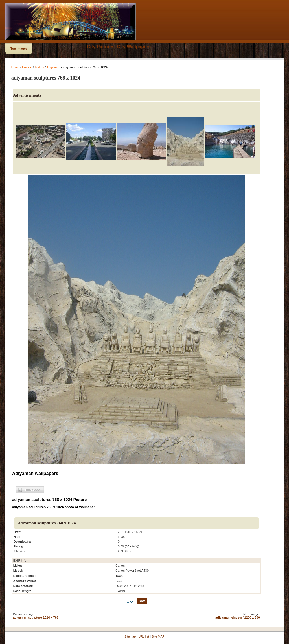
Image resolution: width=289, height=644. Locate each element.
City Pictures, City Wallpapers (119, 46)
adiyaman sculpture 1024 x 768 (35, 617)
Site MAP (158, 636)
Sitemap (130, 636)
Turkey (39, 67)
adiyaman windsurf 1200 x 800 (237, 617)
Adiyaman (53, 67)
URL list (143, 636)
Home (15, 67)
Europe (27, 67)
